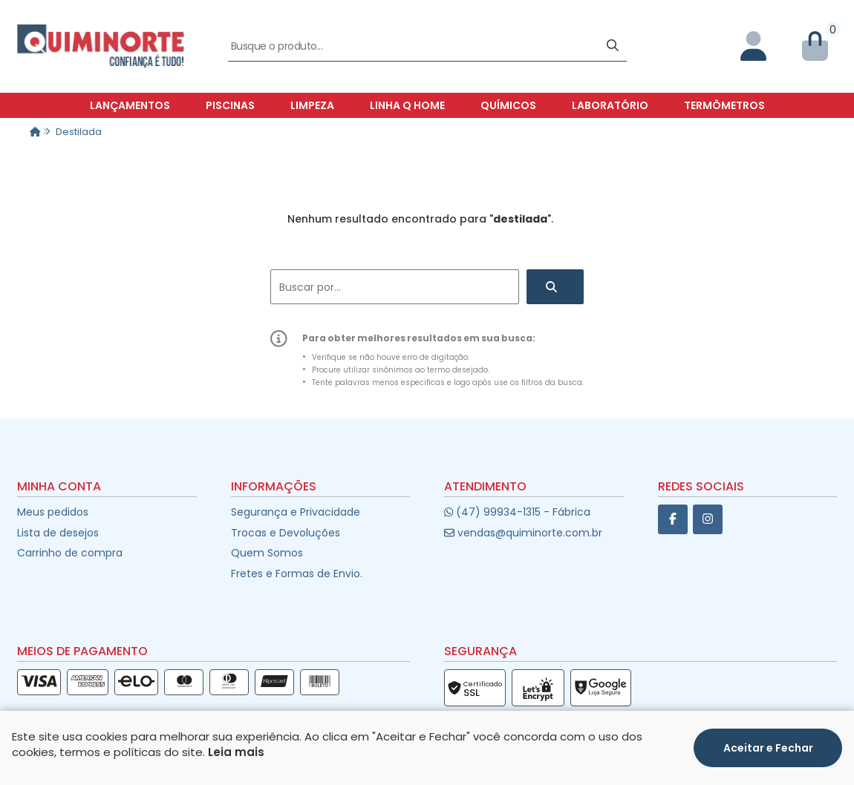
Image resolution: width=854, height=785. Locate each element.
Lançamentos (130, 105)
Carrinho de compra (70, 552)
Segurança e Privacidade (295, 512)
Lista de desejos (58, 532)
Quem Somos (267, 552)
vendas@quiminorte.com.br (523, 532)
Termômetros (724, 105)
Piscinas (230, 105)
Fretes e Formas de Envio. (296, 573)
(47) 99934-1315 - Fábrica (517, 512)
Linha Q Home (407, 105)
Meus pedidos (52, 512)
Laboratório (610, 105)
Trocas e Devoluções (285, 532)
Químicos (508, 105)
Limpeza (312, 105)
